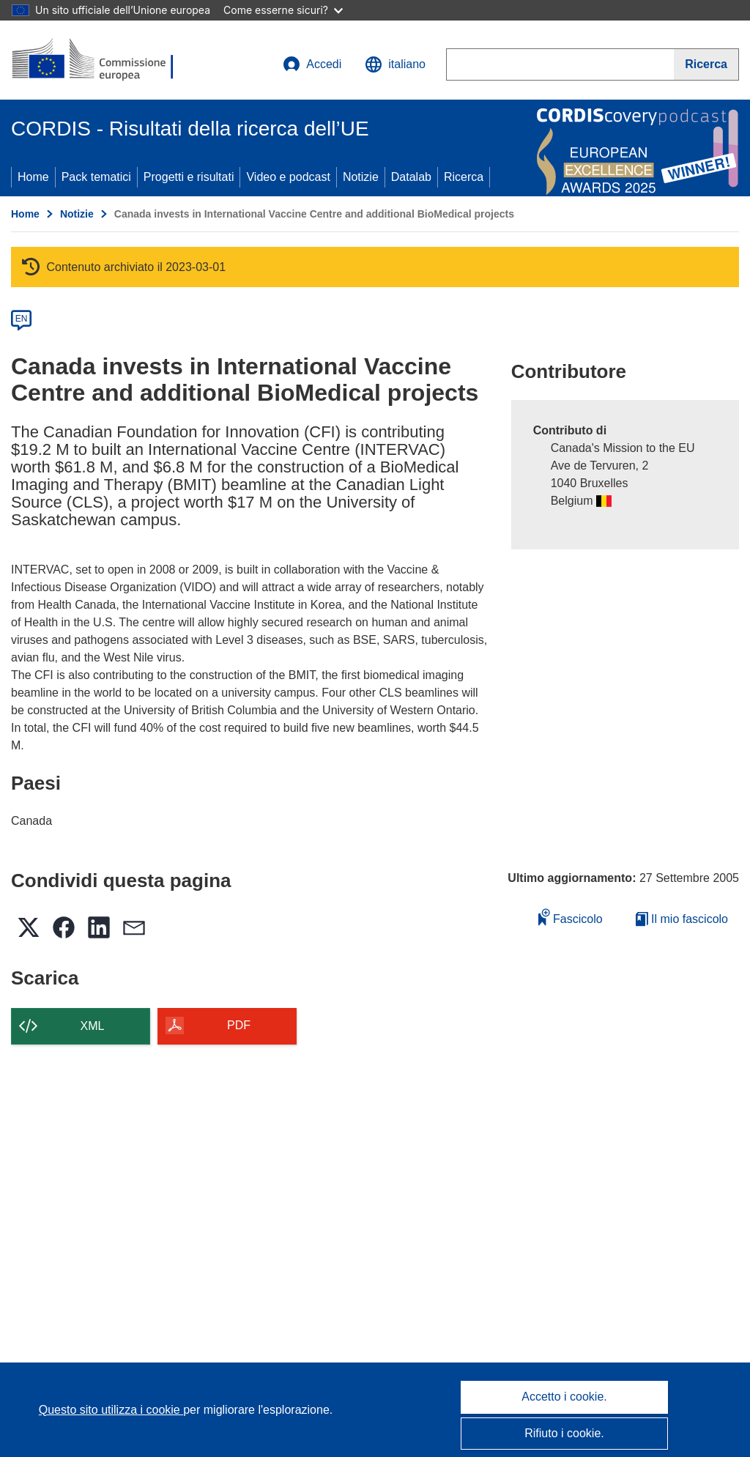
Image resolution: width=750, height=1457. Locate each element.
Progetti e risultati (189, 177)
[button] (395, 64)
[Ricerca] (706, 64)
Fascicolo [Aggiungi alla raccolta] (570, 916)
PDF (238, 1025)
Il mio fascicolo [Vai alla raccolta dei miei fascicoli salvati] (682, 919)
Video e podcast (288, 177)
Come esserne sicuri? (283, 10)
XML (93, 1026)
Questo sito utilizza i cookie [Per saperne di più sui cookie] (111, 1410)
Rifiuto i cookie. (564, 1433)
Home (33, 177)
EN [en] (21, 319)
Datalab (411, 177)
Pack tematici (96, 177)
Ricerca (463, 177)
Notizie (361, 177)
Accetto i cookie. (564, 1396)
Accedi (312, 64)
